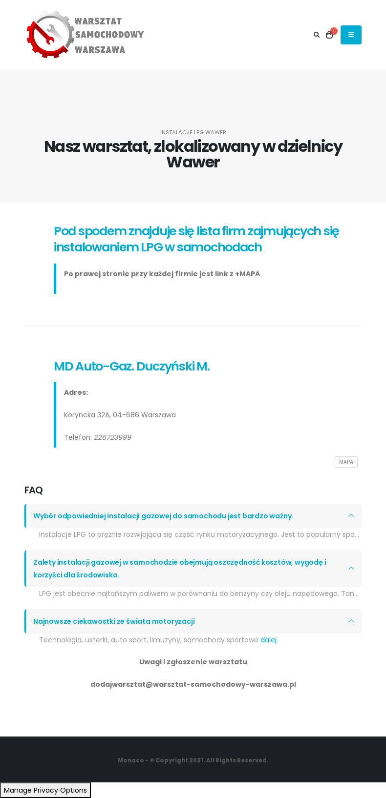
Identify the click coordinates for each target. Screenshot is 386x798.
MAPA (346, 462)
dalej (268, 640)
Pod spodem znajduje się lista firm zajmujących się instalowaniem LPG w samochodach (196, 239)
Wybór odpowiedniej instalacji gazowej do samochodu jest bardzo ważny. (163, 516)
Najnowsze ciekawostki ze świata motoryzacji (113, 621)
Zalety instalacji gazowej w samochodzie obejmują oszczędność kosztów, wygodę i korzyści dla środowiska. (179, 568)
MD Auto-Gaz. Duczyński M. (132, 366)
